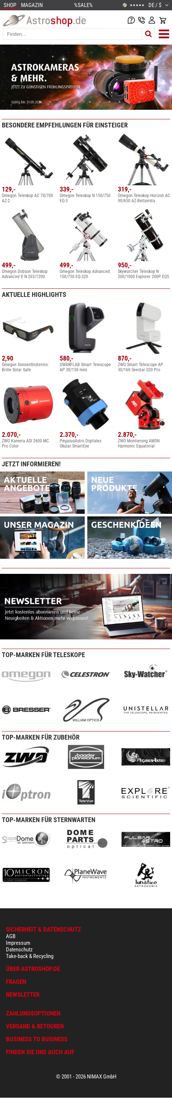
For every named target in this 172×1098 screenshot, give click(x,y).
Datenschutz (19, 949)
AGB (10, 936)
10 (129, 102)
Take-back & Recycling (29, 956)
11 (139, 102)
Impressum (18, 943)
